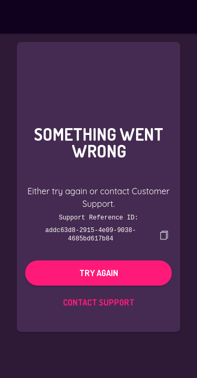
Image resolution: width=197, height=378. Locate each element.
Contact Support (98, 301)
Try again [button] (98, 272)
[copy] (164, 234)
